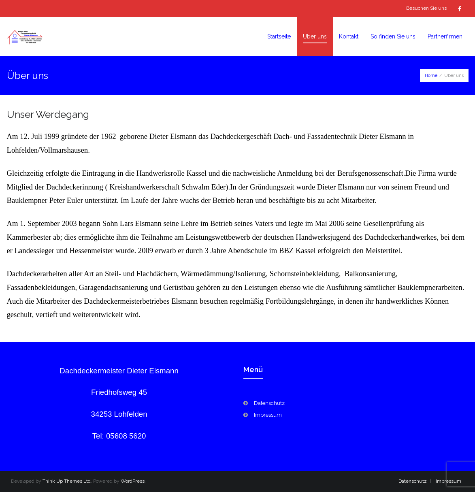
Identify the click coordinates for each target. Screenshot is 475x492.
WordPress (133, 481)
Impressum (268, 415)
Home (431, 75)
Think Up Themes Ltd (67, 481)
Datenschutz (269, 403)
